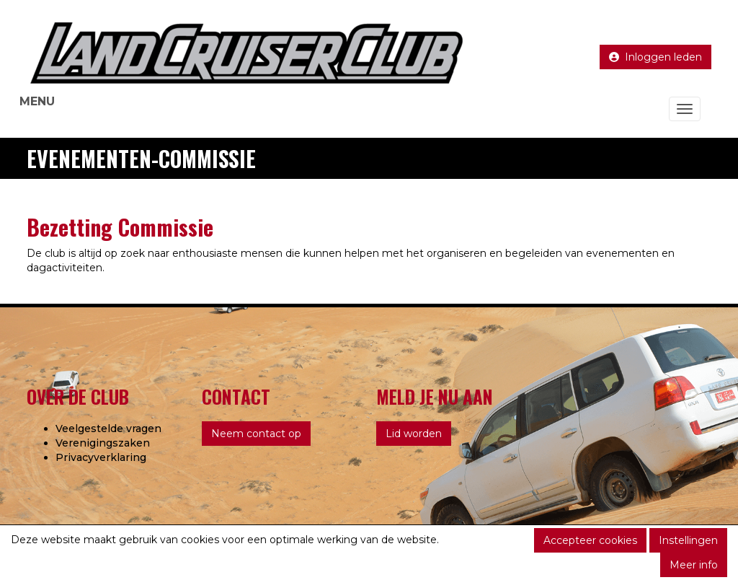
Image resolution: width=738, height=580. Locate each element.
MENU (37, 101)
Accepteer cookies (590, 540)
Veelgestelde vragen (108, 428)
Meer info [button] (694, 564)
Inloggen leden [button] (655, 56)
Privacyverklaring (100, 457)
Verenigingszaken (102, 442)
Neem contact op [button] (256, 433)
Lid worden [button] (414, 433)
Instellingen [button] (688, 540)
